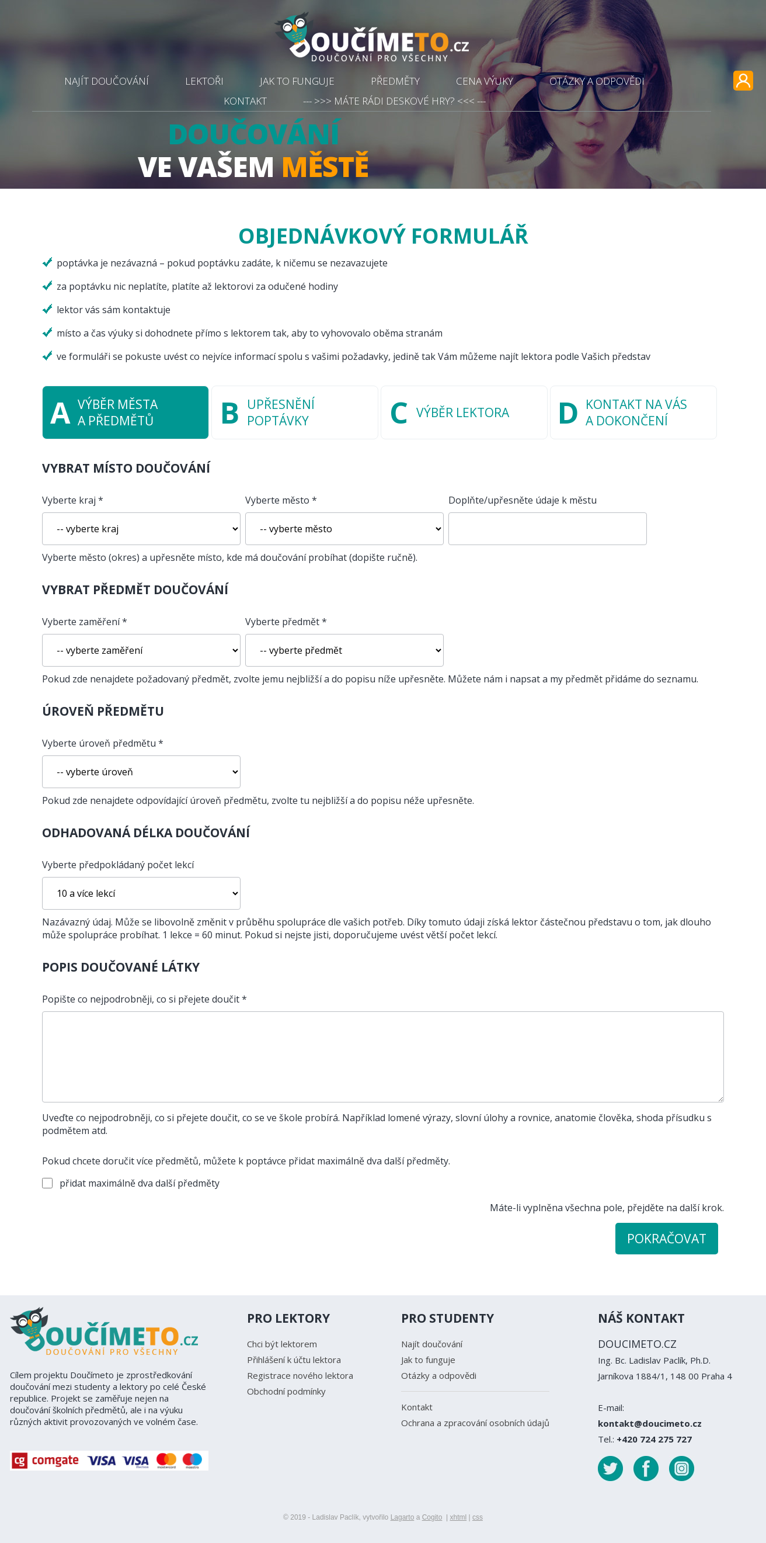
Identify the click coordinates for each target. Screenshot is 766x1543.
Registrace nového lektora (300, 1375)
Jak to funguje (428, 1359)
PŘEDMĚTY (395, 81)
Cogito (432, 1517)
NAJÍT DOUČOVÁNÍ (106, 81)
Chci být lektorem (282, 1344)
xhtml (458, 1517)
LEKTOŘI (204, 81)
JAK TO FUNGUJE (297, 81)
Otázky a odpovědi (438, 1375)
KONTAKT (245, 101)
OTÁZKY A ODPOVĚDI (597, 81)
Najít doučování (431, 1344)
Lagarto (403, 1517)
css (477, 1517)
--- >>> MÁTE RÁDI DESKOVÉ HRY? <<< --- (394, 101)
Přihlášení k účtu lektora (294, 1359)
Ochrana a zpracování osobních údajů (475, 1422)
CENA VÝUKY (484, 81)
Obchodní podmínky (286, 1391)
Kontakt (417, 1407)
